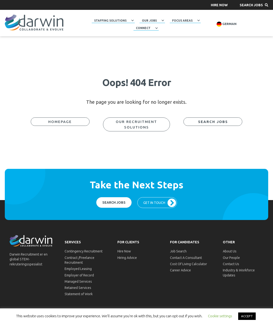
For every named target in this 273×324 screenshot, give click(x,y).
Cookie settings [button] (220, 316)
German (227, 24)
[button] (219, 5)
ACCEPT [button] (247, 316)
